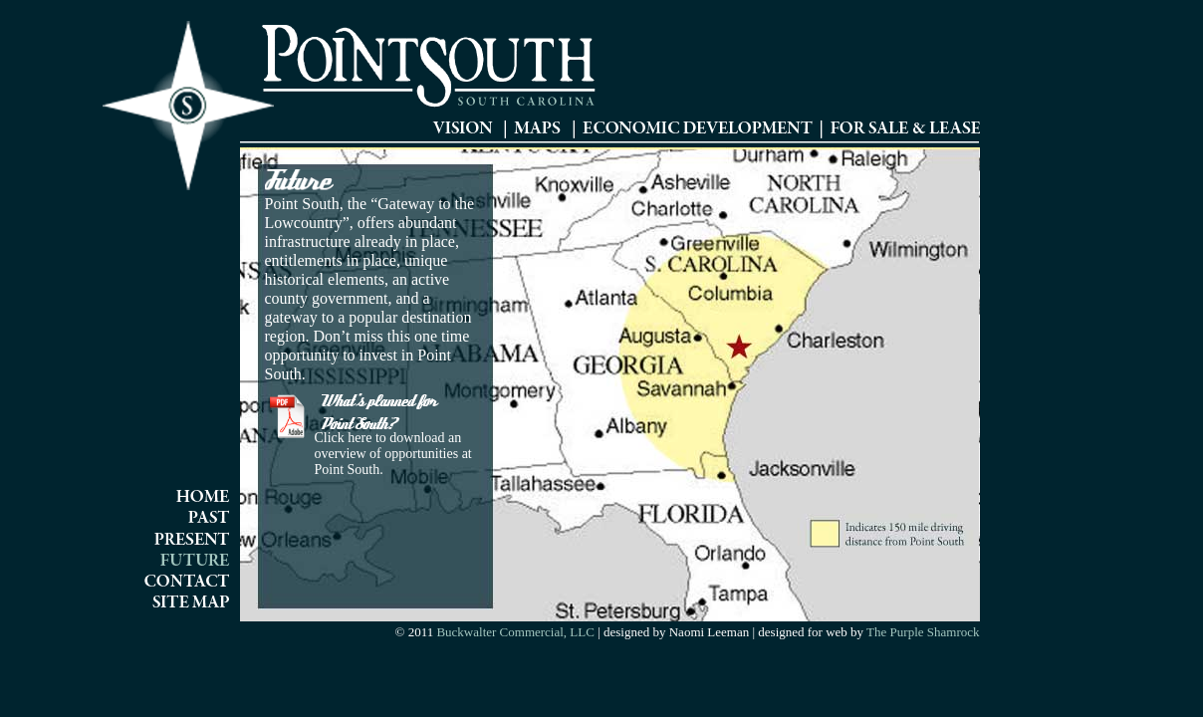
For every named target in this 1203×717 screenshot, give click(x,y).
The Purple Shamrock (921, 631)
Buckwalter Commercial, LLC (515, 631)
